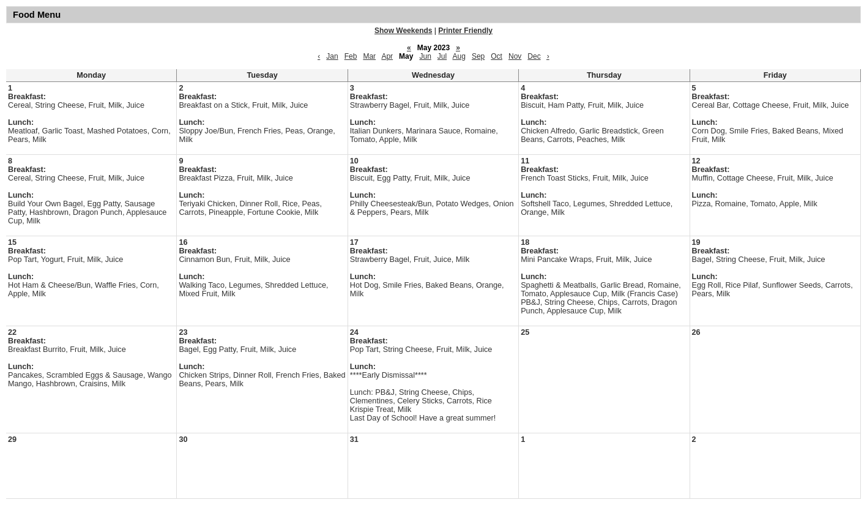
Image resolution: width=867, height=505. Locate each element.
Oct (496, 56)
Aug (459, 56)
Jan (332, 56)
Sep (478, 56)
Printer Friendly (465, 30)
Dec (533, 56)
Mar (369, 56)
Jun (425, 56)
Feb (350, 56)
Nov (514, 56)
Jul (442, 56)
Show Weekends (403, 30)
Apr (387, 56)
